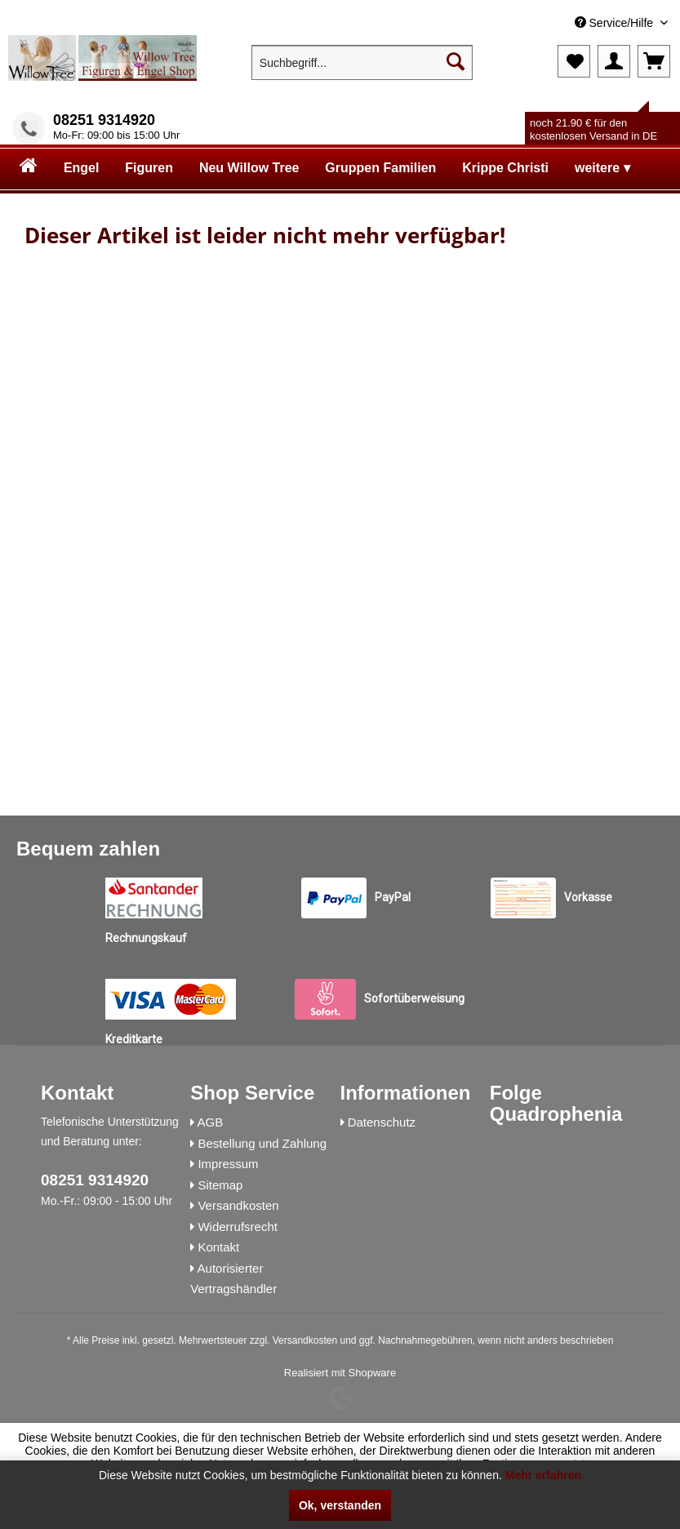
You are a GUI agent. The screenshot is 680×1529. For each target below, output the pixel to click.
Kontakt (218, 1247)
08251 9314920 (104, 120)
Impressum (228, 1164)
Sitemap (220, 1185)
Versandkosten (238, 1205)
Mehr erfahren (543, 1475)
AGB (211, 1122)
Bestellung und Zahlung (262, 1143)
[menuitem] (550, 23)
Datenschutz (382, 1122)
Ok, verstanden (340, 1505)
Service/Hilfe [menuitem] (615, 22)
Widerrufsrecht (238, 1226)
